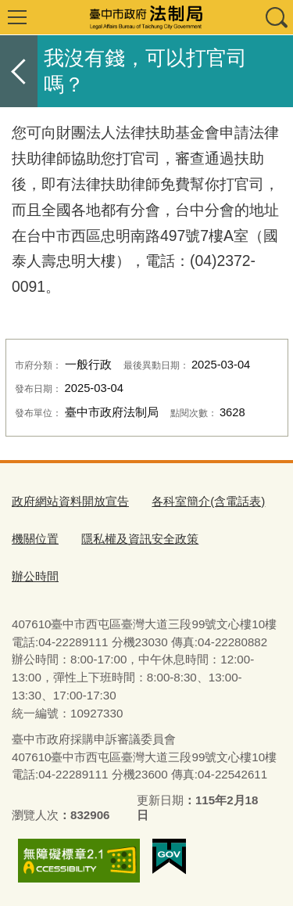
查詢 (276, 17)
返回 (19, 71)
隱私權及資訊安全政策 (139, 538)
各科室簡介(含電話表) (208, 501)
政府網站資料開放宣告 (70, 501)
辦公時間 (35, 576)
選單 (17, 17)
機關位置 (35, 538)
